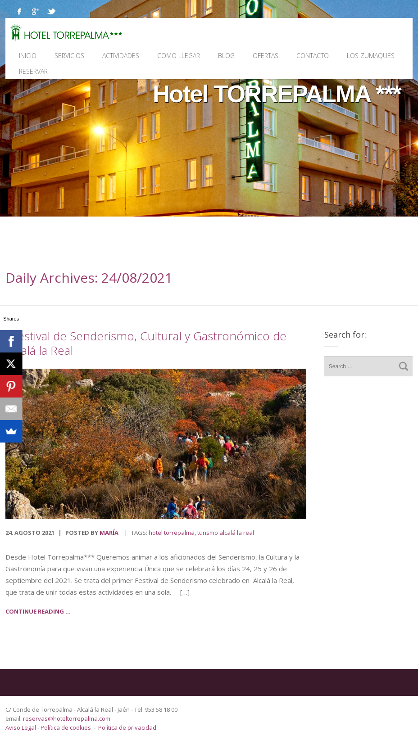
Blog (226, 55)
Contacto (312, 55)
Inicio (27, 55)
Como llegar (178, 55)
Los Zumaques (371, 55)
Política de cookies (66, 727)
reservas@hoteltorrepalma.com (67, 718)
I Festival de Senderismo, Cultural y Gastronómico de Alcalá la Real (145, 343)
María (109, 533)
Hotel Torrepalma (172, 533)
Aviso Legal (21, 727)
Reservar (33, 71)
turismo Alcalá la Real (225, 533)
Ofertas (265, 55)
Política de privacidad (127, 727)
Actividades (120, 55)
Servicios (69, 55)
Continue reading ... (38, 611)
